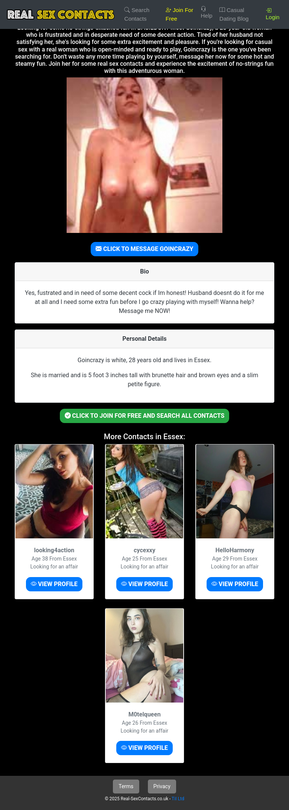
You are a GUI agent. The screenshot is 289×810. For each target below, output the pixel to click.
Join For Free (179, 14)
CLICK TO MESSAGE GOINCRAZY (144, 248)
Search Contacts (136, 14)
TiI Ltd (178, 798)
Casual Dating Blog (234, 14)
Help (206, 12)
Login (273, 13)
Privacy (162, 786)
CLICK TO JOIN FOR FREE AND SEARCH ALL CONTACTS (145, 415)
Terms (126, 786)
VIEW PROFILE (54, 584)
